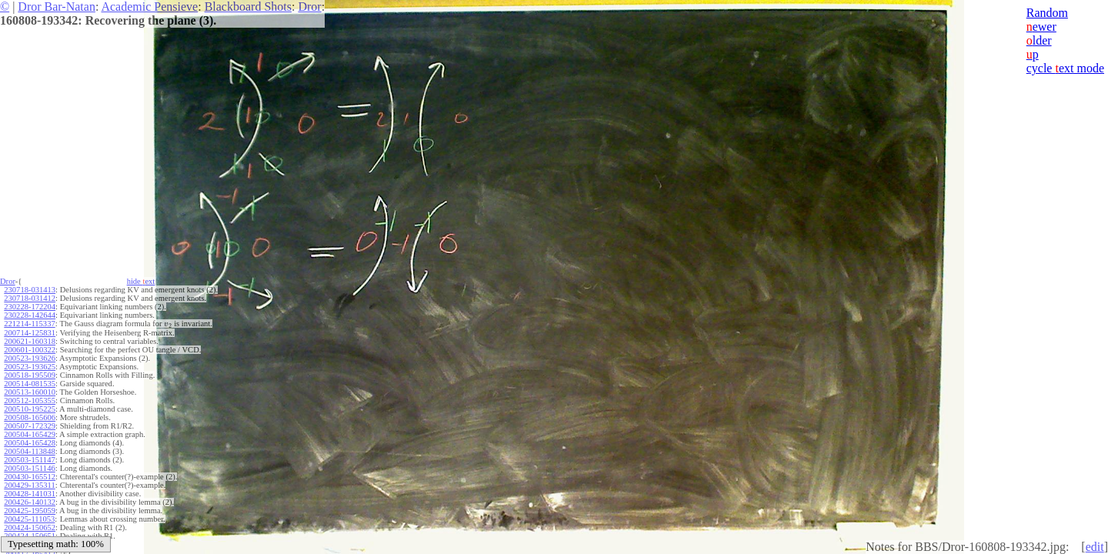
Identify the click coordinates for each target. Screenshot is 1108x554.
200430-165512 (29, 476)
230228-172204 (29, 306)
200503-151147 (29, 460)
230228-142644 (29, 315)
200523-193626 (29, 358)
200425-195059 (29, 510)
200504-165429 (29, 434)
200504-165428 (29, 443)
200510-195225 (29, 409)
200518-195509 (29, 375)
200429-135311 (29, 485)
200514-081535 (29, 383)
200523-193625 (29, 366)
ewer (1041, 26)
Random (1047, 12)
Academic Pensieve (149, 6)
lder (1039, 40)
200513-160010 (29, 392)
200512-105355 (29, 400)
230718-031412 (29, 298)
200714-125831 (29, 333)
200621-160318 (29, 341)
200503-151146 (29, 468)
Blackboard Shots (248, 6)
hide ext (141, 281)
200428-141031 (29, 493)
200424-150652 (29, 527)
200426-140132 (29, 502)
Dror (309, 6)
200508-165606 (29, 417)
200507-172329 (29, 426)
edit (1095, 546)
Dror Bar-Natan (56, 6)
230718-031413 (29, 289)
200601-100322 (29, 349)
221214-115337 (29, 323)
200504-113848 (29, 451)
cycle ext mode (1065, 68)
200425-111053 (29, 519)
